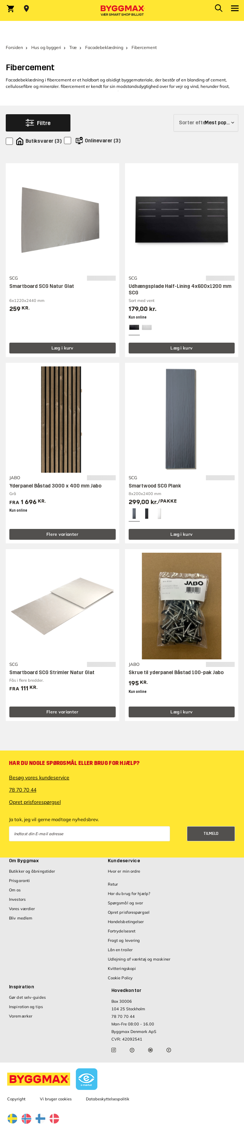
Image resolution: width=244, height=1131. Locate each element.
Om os (15, 889)
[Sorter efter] (206, 123)
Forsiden (14, 47)
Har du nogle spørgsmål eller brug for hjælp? (74, 763)
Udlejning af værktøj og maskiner (139, 959)
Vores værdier (22, 908)
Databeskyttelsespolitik (107, 1098)
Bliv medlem (20, 918)
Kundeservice (124, 861)
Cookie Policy (120, 977)
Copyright (16, 1098)
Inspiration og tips (26, 1006)
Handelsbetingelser (126, 921)
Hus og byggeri (46, 47)
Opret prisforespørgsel (35, 802)
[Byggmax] (122, 10)
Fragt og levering (124, 940)
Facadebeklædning (104, 47)
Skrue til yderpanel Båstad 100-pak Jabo (176, 672)
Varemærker (20, 1016)
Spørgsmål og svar (125, 902)
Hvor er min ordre (124, 871)
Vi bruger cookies (56, 1098)
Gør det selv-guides (27, 997)
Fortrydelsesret (122, 931)
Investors (17, 899)
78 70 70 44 (22, 790)
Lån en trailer (120, 949)
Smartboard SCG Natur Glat (41, 286)
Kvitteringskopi (122, 968)
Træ (73, 47)
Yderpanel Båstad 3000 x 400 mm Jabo (55, 486)
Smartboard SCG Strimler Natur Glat (52, 672)
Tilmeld (210, 833)
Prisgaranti (19, 880)
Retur (113, 884)
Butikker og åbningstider (32, 871)
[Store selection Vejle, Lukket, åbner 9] (26, 8)
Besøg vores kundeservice (39, 777)
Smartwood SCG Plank (155, 486)
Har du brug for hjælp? (129, 893)
